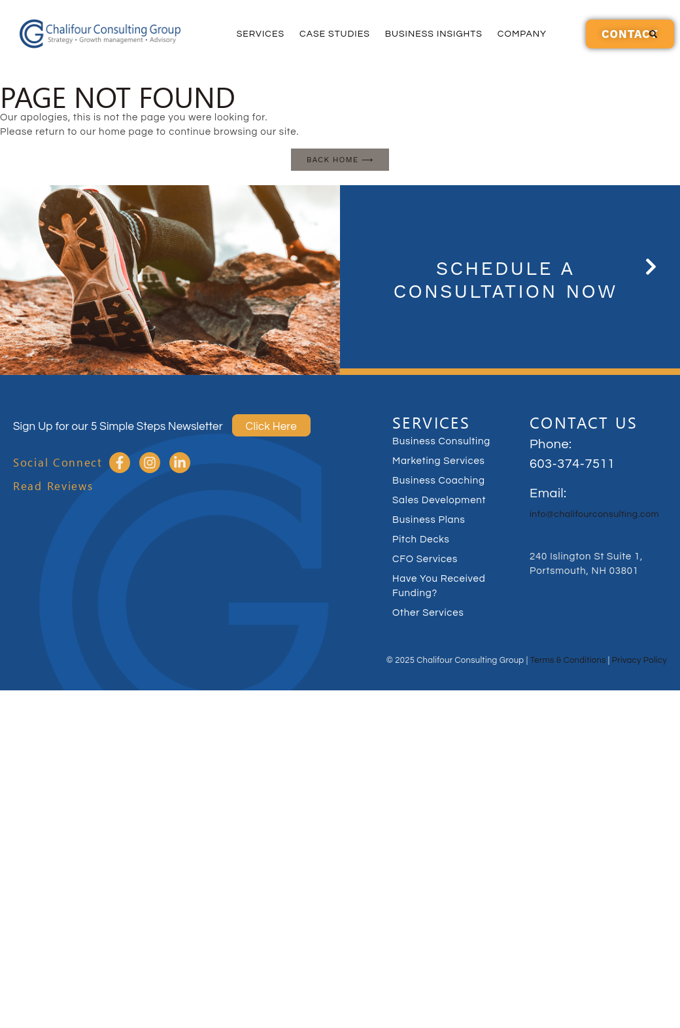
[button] (653, 34)
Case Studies (334, 34)
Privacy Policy (639, 660)
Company (522, 34)
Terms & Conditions (568, 660)
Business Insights (434, 34)
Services (260, 34)
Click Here (271, 427)
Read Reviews (53, 486)
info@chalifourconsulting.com (594, 514)
